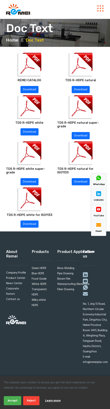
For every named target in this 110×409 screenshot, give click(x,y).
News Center (14, 284)
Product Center (15, 279)
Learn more (53, 400)
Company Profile (16, 274)
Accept (12, 400)
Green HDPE (39, 269)
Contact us (13, 300)
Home (12, 41)
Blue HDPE (38, 274)
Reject (31, 400)
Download (29, 90)
